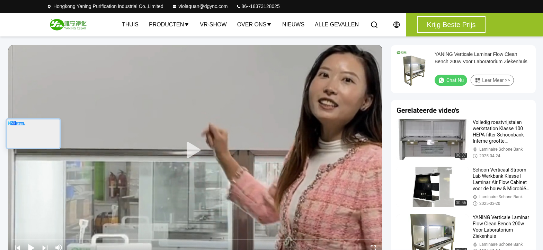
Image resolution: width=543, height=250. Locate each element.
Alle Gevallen (337, 24)
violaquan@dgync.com (200, 6)
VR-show (213, 24)
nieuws (293, 24)
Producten (169, 24)
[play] (195, 150)
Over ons (254, 24)
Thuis (130, 24)
